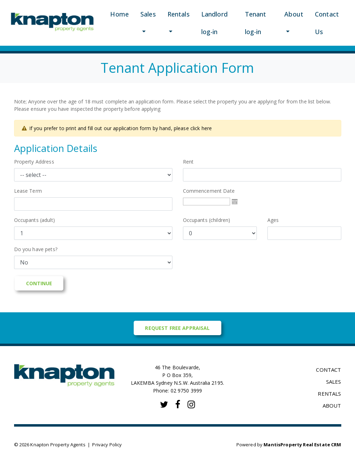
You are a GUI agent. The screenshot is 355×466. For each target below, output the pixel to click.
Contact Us (327, 23)
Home (119, 14)
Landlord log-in (214, 23)
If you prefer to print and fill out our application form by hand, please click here (120, 128)
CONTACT (328, 369)
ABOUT (332, 405)
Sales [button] (148, 14)
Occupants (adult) (34, 220)
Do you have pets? (35, 249)
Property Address (36, 161)
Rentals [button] (178, 14)
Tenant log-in (255, 23)
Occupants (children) (206, 220)
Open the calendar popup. (235, 201)
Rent (188, 161)
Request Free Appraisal (177, 328)
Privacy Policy (107, 444)
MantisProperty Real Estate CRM (302, 444)
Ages (273, 220)
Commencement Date (211, 190)
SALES (333, 381)
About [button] (293, 14)
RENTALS (329, 393)
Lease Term (28, 190)
